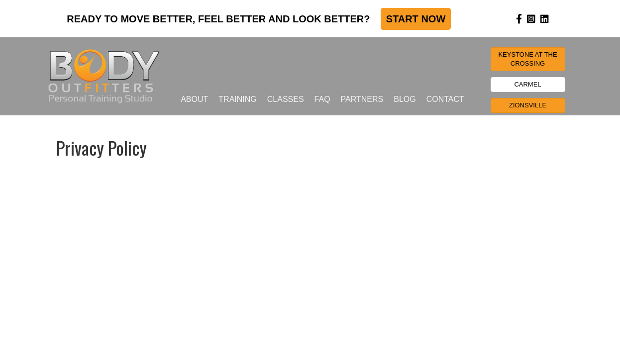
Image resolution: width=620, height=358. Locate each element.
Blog (404, 99)
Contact (445, 99)
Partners (362, 99)
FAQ (322, 99)
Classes (285, 99)
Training (237, 99)
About (194, 99)
